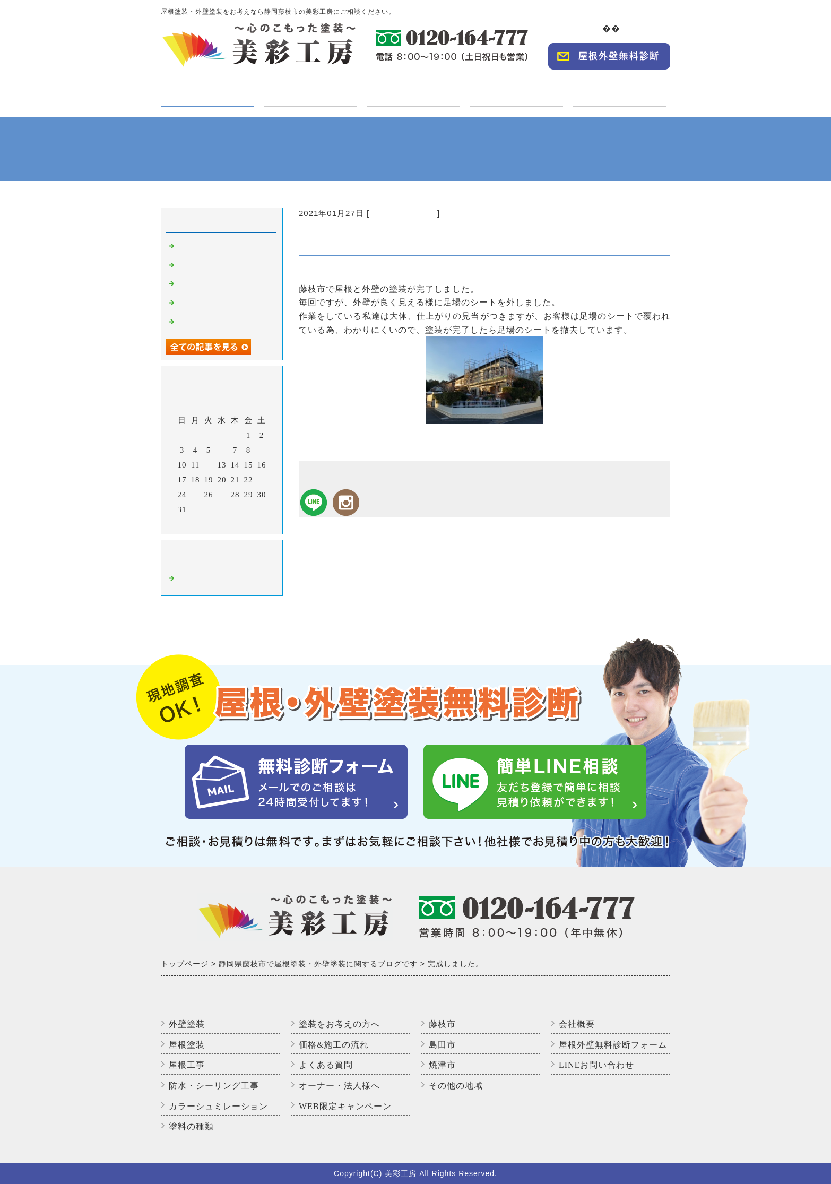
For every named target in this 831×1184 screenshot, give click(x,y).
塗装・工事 (207, 95)
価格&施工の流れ (334, 1044)
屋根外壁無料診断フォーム (613, 1044)
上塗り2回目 (200, 304)
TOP (595, 28)
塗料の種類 (191, 1126)
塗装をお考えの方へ (339, 1024)
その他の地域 (456, 1085)
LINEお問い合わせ (596, 1064)
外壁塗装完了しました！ (223, 247)
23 (261, 480)
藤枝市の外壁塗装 (403, 213)
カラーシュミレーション (218, 1106)
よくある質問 (326, 1064)
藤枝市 (442, 1024)
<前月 (200, 523)
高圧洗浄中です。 (211, 266)
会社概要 (649, 28)
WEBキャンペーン (619, 88)
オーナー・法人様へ (339, 1085)
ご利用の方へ (310, 88)
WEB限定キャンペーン (345, 1106)
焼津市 (442, 1064)
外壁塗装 (187, 1024)
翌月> (244, 523)
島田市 (442, 1044)
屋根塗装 (187, 1044)
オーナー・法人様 (516, 88)
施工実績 (413, 88)
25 (195, 494)
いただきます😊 (207, 285)
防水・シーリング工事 (214, 1085)
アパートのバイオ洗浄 (219, 323)
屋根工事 (187, 1064)
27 (222, 494)
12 (208, 465)
